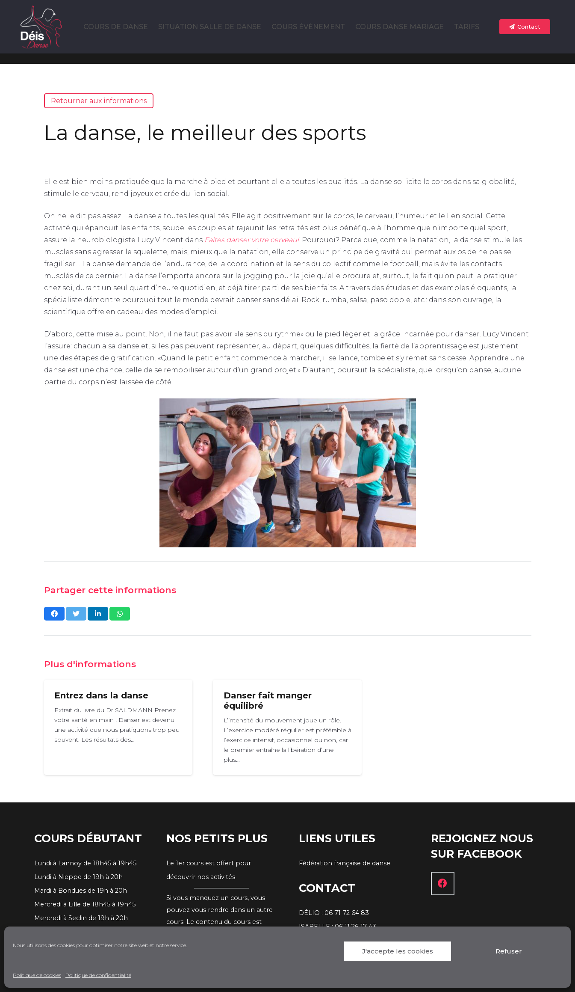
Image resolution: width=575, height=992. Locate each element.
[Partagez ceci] (54, 614)
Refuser (508, 951)
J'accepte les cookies (397, 951)
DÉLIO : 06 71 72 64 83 (334, 913)
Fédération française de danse (344, 863)
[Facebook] (442, 883)
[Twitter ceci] (76, 614)
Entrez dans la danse (101, 695)
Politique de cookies (37, 975)
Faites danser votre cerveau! (251, 240)
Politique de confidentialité (98, 975)
